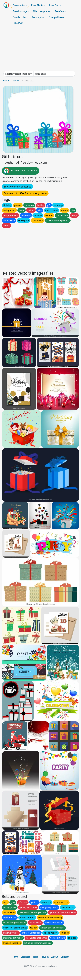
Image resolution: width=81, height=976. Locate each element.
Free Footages (21, 11)
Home (6, 80)
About (54, 956)
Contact (64, 956)
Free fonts (55, 5)
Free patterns (56, 17)
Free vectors (20, 5)
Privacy (45, 956)
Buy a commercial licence (17, 186)
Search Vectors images (17, 73)
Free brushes (20, 17)
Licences (25, 956)
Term (36, 956)
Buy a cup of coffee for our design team (25, 193)
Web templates (41, 11)
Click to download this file (20, 171)
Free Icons (61, 11)
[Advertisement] (40, 48)
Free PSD (18, 22)
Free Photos (37, 5)
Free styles (38, 17)
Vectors (17, 80)
